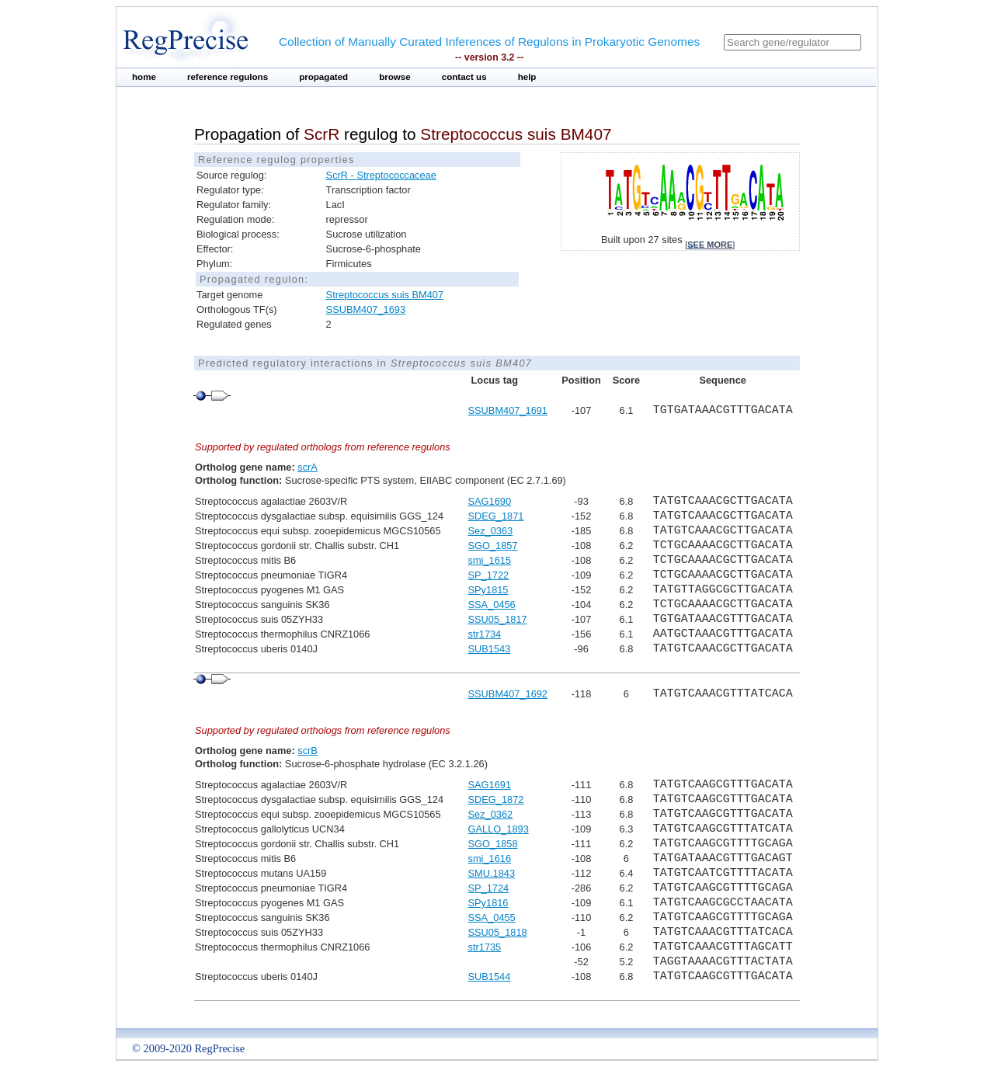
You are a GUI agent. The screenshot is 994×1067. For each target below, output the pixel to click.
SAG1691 (490, 785)
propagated (323, 77)
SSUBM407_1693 (365, 309)
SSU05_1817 (497, 619)
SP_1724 (488, 888)
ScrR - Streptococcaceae (381, 175)
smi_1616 (490, 858)
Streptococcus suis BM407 (385, 295)
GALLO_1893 (498, 829)
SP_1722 (488, 575)
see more (709, 244)
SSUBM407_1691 (507, 410)
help (527, 77)
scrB (307, 750)
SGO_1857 (493, 545)
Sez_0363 (490, 531)
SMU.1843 (491, 873)
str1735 (485, 947)
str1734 (485, 634)
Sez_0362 (490, 814)
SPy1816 (488, 903)
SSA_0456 (492, 604)
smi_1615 (490, 560)
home (144, 77)
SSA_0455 (492, 917)
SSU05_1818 (497, 932)
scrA (307, 467)
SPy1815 (488, 590)
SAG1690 (490, 501)
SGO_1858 (493, 844)
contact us (464, 77)
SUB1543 (489, 649)
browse (395, 77)
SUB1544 (489, 976)
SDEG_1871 (496, 516)
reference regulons (227, 77)
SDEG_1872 (496, 799)
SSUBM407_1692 (507, 694)
